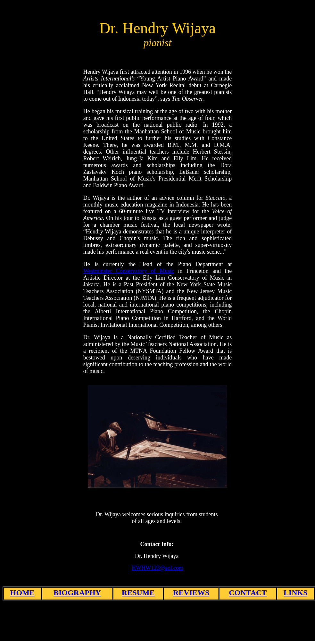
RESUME (138, 592)
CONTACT (248, 592)
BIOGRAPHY (77, 592)
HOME (22, 592)
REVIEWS (191, 592)
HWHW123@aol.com (157, 568)
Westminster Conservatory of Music (128, 271)
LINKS (296, 592)
